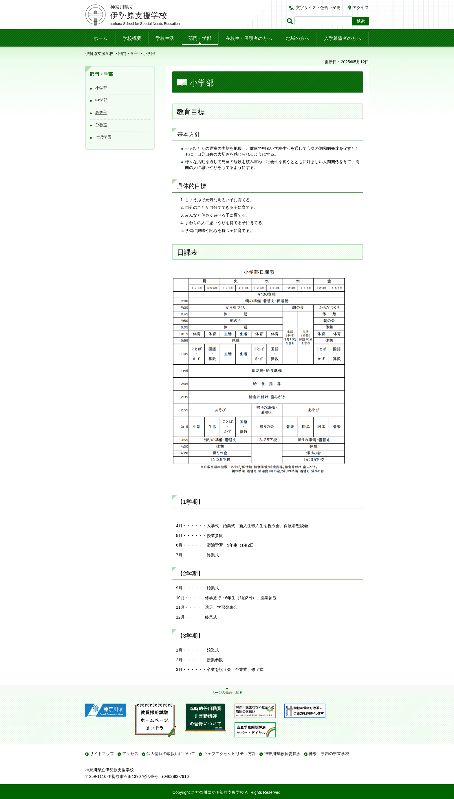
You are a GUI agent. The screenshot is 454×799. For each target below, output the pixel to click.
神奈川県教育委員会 (282, 753)
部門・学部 (199, 38)
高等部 (101, 112)
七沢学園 (103, 137)
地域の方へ (297, 38)
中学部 (101, 100)
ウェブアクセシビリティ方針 (229, 753)
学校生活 (164, 38)
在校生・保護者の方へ (249, 38)
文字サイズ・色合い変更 (318, 7)
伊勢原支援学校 (99, 53)
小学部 (101, 88)
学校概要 (132, 38)
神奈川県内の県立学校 (329, 753)
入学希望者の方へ (342, 38)
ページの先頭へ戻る (227, 693)
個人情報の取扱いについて (171, 753)
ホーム (100, 38)
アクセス (361, 7)
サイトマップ (102, 753)
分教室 (101, 125)
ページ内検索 (290, 20)
